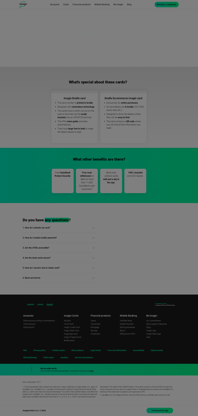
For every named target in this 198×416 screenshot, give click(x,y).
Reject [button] (166, 392)
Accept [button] (166, 400)
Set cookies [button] (166, 407)
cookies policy (145, 384)
